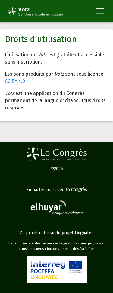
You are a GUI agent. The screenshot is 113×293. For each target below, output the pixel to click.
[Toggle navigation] (100, 11)
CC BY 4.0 (15, 81)
